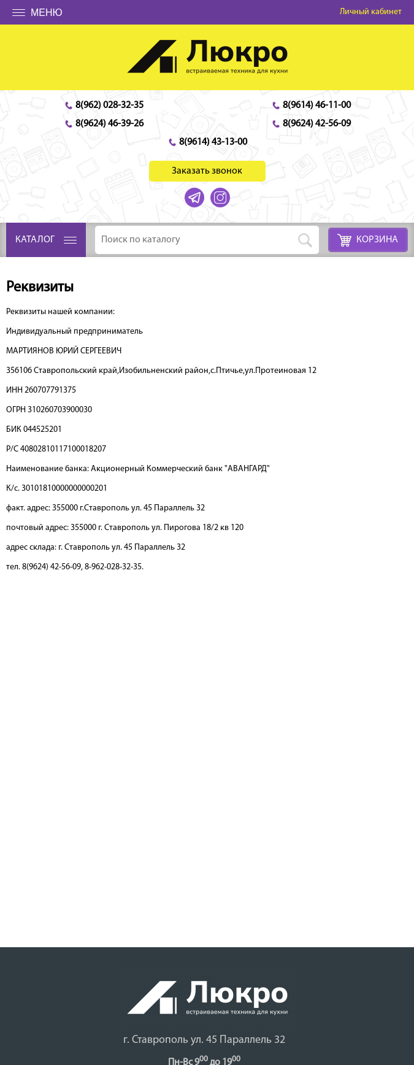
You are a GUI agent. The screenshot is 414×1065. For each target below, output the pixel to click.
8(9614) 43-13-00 (213, 142)
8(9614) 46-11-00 (317, 105)
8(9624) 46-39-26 (109, 124)
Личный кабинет (371, 12)
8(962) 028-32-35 (109, 105)
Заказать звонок (207, 171)
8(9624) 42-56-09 (317, 124)
